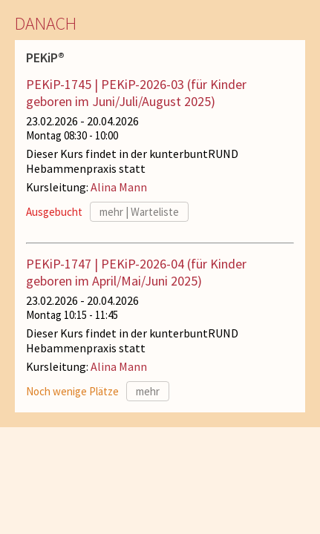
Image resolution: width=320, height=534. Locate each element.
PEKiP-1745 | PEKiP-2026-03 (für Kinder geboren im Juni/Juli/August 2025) (136, 93)
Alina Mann (119, 186)
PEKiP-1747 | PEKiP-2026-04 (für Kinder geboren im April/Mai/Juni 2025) (136, 272)
